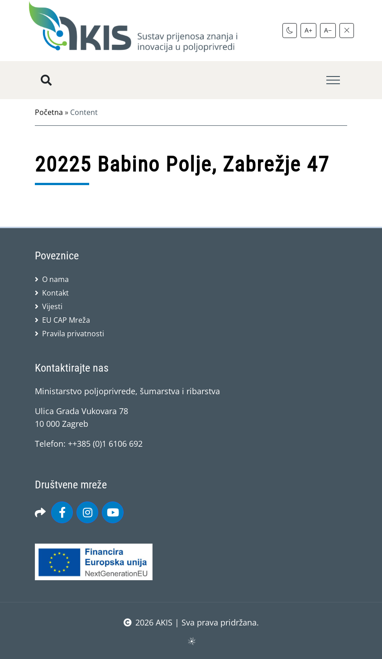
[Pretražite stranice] (46, 80)
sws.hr (191, 640)
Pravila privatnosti (73, 334)
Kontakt (55, 293)
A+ (308, 30)
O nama (55, 279)
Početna (49, 112)
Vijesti (52, 306)
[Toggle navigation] (333, 80)
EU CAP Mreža (66, 320)
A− (328, 30)
